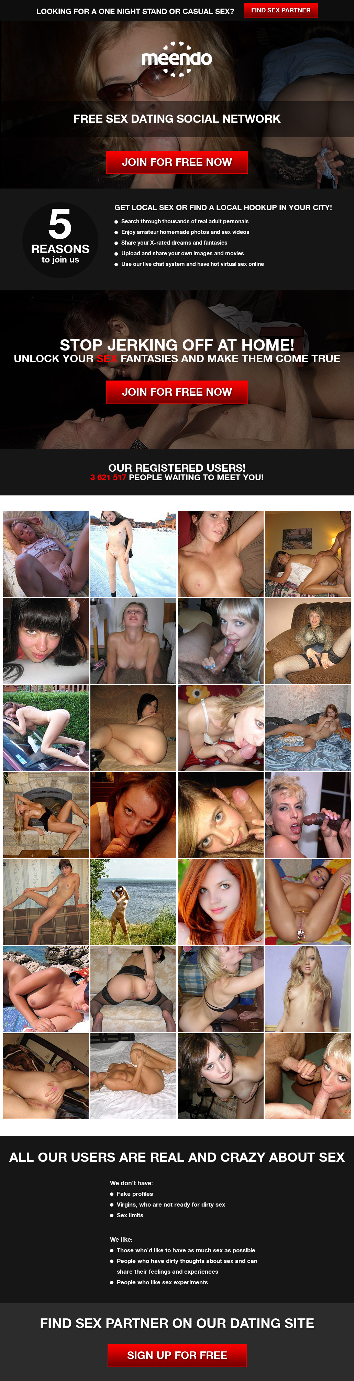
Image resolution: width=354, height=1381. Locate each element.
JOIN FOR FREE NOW (177, 162)
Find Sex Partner (281, 10)
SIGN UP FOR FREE (177, 1355)
